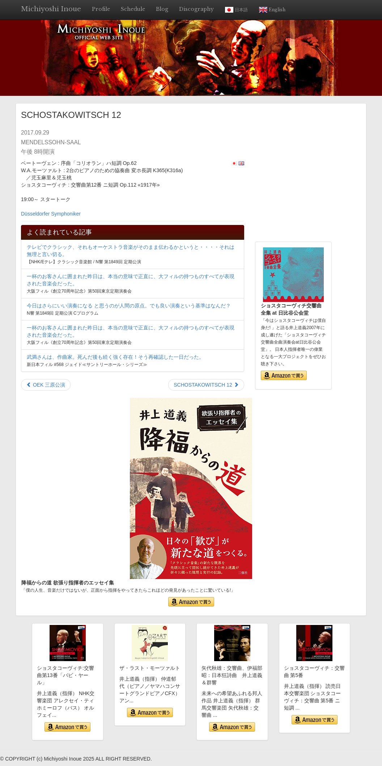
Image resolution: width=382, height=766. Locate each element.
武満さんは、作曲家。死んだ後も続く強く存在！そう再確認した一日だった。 (115, 357)
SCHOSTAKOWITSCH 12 (206, 385)
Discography (196, 9)
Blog (162, 9)
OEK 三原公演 (45, 385)
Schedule (133, 9)
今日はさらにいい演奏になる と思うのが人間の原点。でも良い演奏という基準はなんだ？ (129, 305)
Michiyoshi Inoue (51, 9)
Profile (101, 9)
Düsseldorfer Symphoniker (51, 214)
